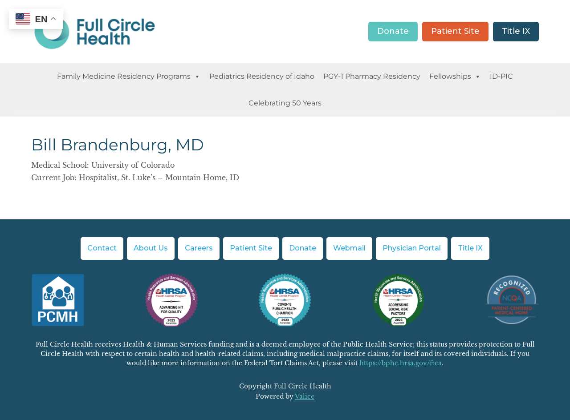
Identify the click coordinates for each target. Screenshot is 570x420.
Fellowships (455, 76)
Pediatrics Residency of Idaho (261, 76)
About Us (151, 248)
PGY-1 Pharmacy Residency (371, 76)
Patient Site (455, 31)
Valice (304, 396)
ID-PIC (501, 76)
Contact (102, 248)
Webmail (349, 248)
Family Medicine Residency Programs (128, 76)
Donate (393, 31)
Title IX (516, 31)
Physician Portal (412, 248)
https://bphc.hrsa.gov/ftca (400, 363)
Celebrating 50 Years (285, 103)
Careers (199, 248)
